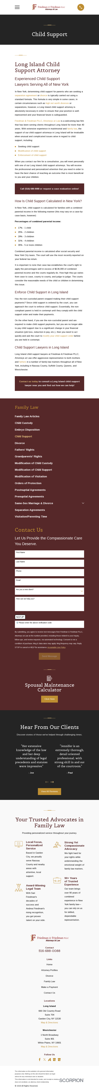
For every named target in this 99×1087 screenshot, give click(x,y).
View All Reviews (49, 791)
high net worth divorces (57, 103)
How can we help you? (25, 599)
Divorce (49, 976)
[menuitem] (49, 416)
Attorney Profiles (49, 970)
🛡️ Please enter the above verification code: (34, 623)
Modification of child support (32, 151)
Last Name (20, 562)
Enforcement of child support (32, 155)
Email (18, 580)
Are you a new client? (25, 589)
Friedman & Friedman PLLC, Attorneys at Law (37, 121)
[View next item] (52, 782)
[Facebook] (39, 1059)
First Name (20, 552)
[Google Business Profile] (54, 1059)
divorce (43, 95)
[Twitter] (44, 1059)
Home (49, 964)
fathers (22, 362)
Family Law (49, 981)
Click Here (49, 699)
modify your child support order (58, 336)
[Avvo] (49, 1059)
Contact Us (49, 993)
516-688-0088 (49, 951)
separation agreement (26, 95)
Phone (18, 571)
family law (72, 128)
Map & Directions (49, 1022)
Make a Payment (49, 987)
